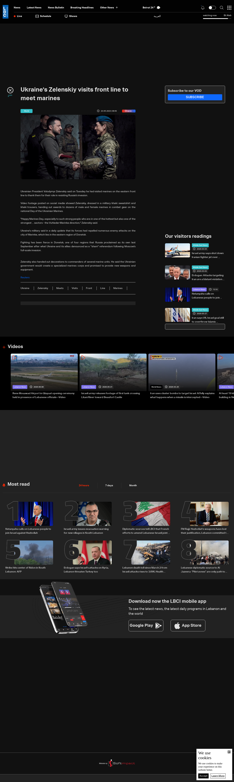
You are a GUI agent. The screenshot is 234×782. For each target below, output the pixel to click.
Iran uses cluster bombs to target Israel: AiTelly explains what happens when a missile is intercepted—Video (182, 395)
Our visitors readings (188, 236)
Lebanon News (199, 289)
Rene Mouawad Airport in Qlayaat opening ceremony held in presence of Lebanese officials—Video (44, 395)
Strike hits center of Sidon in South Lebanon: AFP (25, 570)
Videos (15, 347)
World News (156, 387)
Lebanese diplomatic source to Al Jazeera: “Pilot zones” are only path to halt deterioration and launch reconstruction (203, 570)
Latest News (34, 7)
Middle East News (200, 245)
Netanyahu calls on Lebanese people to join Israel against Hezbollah (206, 296)
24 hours (84, 485)
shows (71, 16)
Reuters (25, 277)
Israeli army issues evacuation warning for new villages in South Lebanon (86, 531)
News (17, 7)
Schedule (43, 16)
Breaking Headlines (82, 7)
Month (133, 485)
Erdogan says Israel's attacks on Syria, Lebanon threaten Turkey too (86, 570)
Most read (19, 484)
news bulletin (56, 7)
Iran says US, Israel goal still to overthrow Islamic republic (208, 320)
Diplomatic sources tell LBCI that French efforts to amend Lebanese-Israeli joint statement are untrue (145, 531)
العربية (157, 16)
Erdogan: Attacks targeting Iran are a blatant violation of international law (208, 277)
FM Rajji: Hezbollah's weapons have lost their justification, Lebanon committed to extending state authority (204, 531)
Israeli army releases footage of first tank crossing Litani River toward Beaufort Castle (110, 395)
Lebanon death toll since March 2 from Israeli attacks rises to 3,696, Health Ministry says (144, 570)
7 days (109, 485)
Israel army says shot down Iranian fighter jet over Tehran (208, 255)
